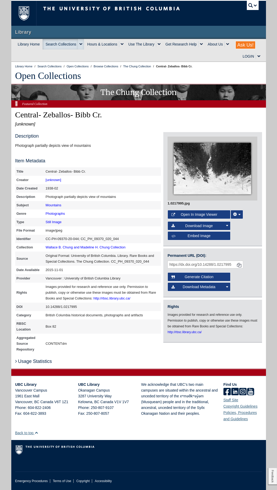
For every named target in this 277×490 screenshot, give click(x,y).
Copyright (83, 481)
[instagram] (243, 392)
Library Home (29, 44)
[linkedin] (235, 392)
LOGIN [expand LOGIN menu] (248, 56)
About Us (215, 44)
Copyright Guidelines (240, 406)
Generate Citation (192, 277)
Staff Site (230, 400)
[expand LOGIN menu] (259, 56)
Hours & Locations (102, 44)
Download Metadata (199, 287)
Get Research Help (181, 44)
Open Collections (48, 76)
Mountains (53, 205)
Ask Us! (245, 45)
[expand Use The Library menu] (159, 44)
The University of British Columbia (27, 13)
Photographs (55, 214)
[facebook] (227, 392)
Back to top (27, 433)
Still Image (54, 222)
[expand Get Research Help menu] (201, 44)
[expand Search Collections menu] (81, 44)
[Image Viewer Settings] (237, 214)
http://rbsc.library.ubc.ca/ (111, 298)
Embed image (190, 236)
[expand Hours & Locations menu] (122, 44)
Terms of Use (62, 481)
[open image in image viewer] (212, 168)
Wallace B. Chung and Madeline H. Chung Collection (86, 247)
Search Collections (61, 44)
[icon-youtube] (250, 392)
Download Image (199, 226)
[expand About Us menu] (227, 44)
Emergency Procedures (31, 481)
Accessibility (103, 481)
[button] (36, 433)
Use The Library (141, 44)
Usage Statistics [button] (33, 361)
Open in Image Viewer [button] (194, 214)
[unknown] (53, 180)
